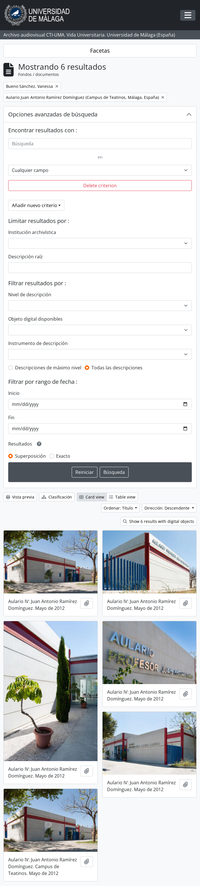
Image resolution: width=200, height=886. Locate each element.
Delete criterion (100, 185)
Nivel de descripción (29, 294)
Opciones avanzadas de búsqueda (52, 114)
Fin (11, 417)
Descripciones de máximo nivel (48, 368)
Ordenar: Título (119, 508)
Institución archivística (32, 232)
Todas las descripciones (117, 368)
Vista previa (20, 497)
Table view (122, 497)
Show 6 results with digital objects (158, 521)
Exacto (63, 456)
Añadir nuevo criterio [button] (34, 205)
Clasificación (57, 497)
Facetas (100, 50)
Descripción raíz (25, 257)
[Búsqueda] (100, 143)
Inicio (14, 393)
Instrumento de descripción (38, 343)
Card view (91, 497)
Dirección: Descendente (167, 508)
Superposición (30, 456)
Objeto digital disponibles (35, 319)
